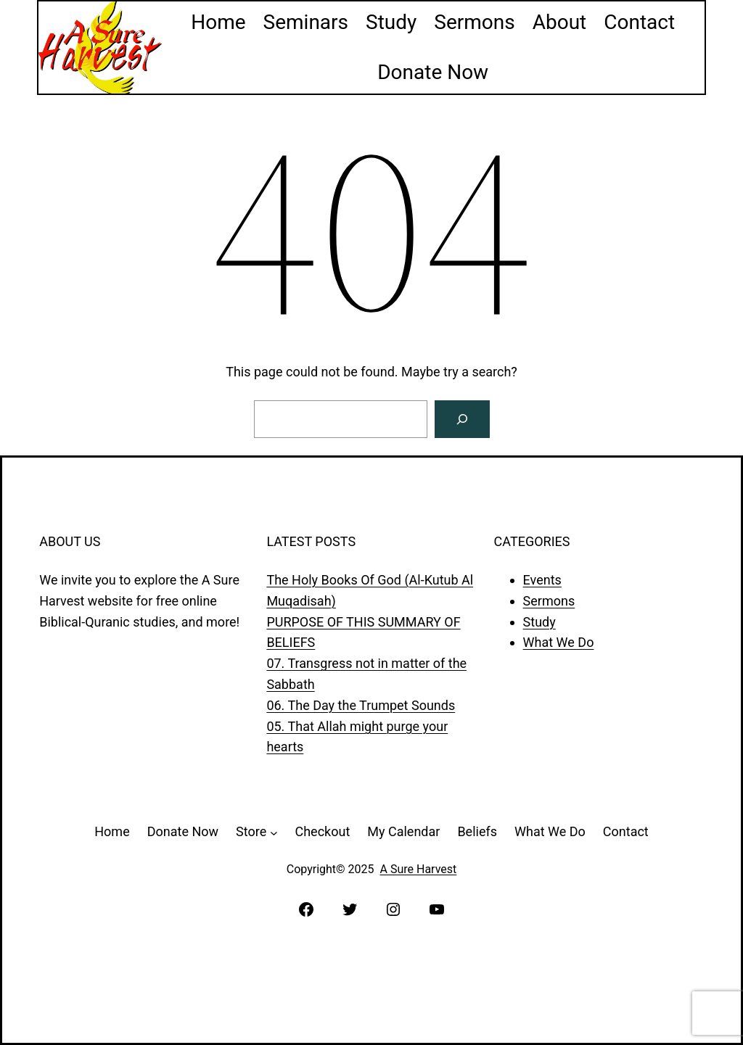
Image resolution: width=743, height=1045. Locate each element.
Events (542, 579)
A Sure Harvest (418, 869)
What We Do (558, 642)
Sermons (549, 600)
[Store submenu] (274, 832)
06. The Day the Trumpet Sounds (360, 705)
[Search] (462, 419)
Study (539, 621)
